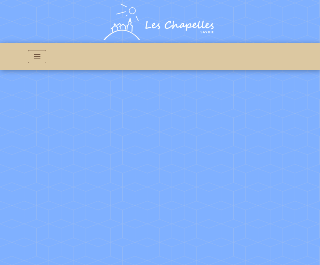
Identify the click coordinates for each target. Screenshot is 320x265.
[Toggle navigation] (37, 56)
